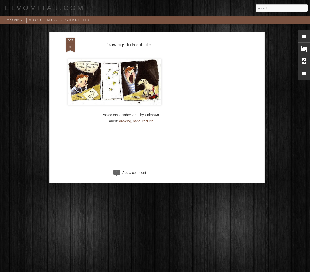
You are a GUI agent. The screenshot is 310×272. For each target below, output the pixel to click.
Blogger (170, 269)
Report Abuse (184, 269)
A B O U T (36, 20)
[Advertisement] (221, 88)
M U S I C (54, 20)
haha (136, 96)
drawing (125, 96)
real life (147, 96)
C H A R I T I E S (78, 20)
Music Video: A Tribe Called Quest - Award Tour (111, 251)
